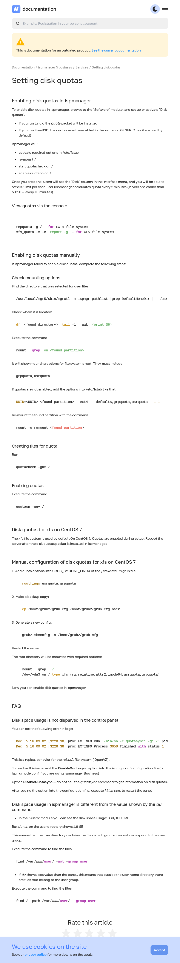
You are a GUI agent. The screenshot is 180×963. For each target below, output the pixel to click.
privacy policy (36, 954)
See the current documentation (116, 50)
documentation (39, 9)
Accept (159, 950)
